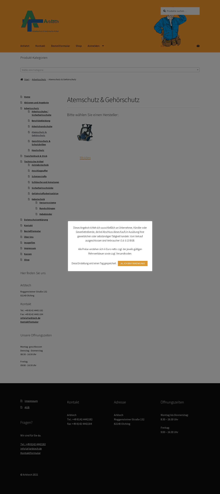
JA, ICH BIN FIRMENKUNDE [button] (132, 263)
